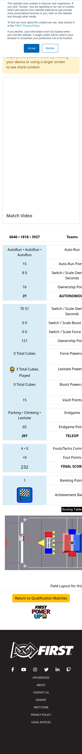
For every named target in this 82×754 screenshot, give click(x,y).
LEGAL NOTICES (41, 722)
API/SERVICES (41, 677)
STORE (40, 707)
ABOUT (41, 685)
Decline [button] (50, 48)
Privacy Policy (27, 25)
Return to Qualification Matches (41, 598)
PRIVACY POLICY (41, 715)
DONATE (41, 700)
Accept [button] (32, 48)
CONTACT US (41, 692)
